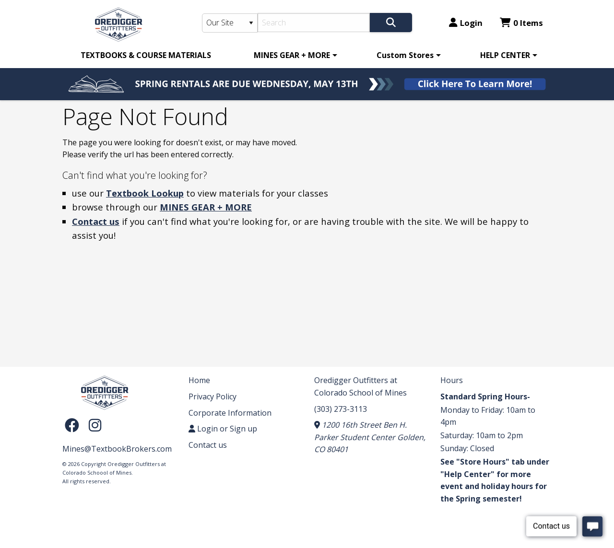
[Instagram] (95, 424)
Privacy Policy (212, 396)
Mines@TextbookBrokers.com (117, 448)
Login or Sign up (223, 428)
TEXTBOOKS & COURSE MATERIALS (146, 55)
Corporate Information (230, 413)
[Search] (314, 22)
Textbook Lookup (145, 193)
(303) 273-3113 (340, 409)
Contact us (95, 221)
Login (466, 22)
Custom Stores (405, 55)
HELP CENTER (505, 55)
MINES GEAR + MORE (292, 55)
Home (199, 380)
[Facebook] (74, 424)
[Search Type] (230, 23)
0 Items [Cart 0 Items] (521, 22)
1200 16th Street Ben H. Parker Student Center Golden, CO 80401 (369, 437)
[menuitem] (146, 55)
